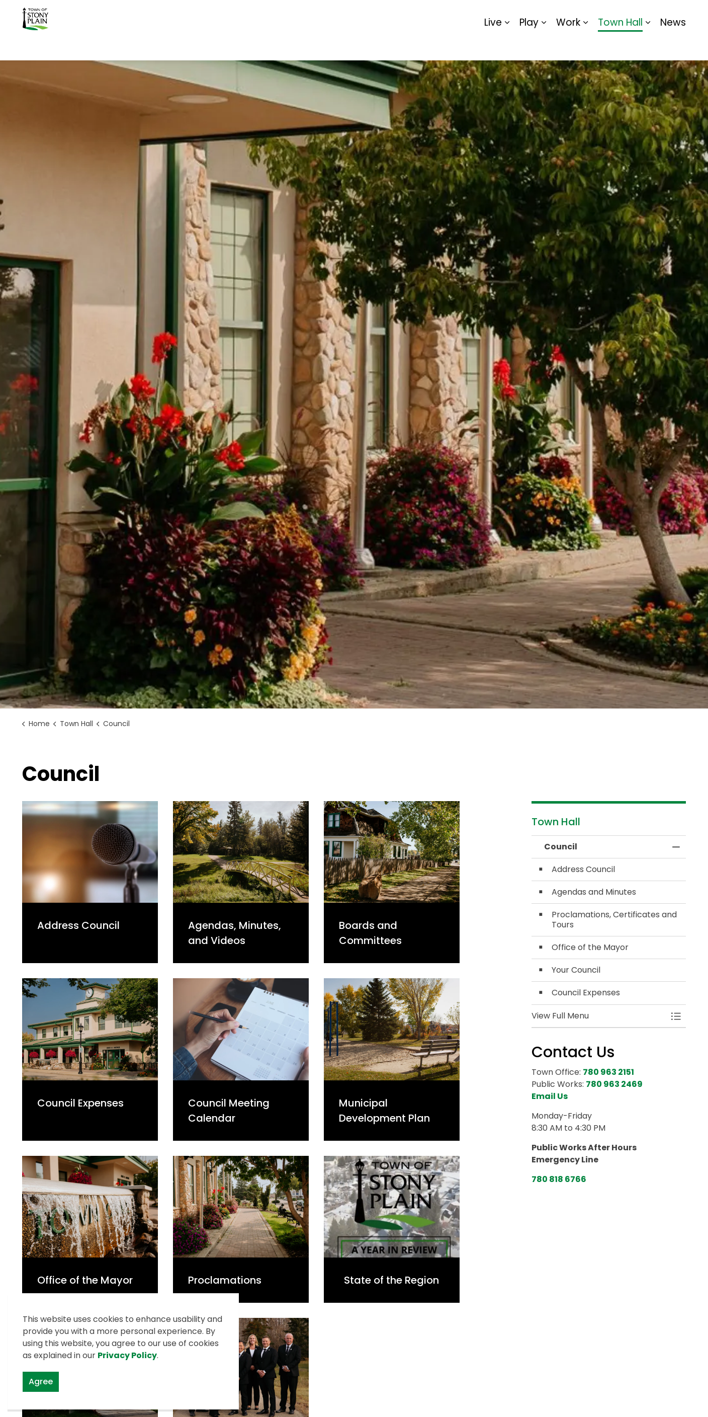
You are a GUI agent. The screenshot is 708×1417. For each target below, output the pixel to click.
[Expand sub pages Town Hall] (648, 45)
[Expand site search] (676, 15)
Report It (602, 15)
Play (529, 45)
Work (568, 45)
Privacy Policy (127, 1355)
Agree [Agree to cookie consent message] (41, 1382)
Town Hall (620, 45)
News (673, 45)
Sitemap (642, 15)
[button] (599, 1016)
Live (493, 45)
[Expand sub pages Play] (544, 45)
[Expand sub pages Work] (585, 45)
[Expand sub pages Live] (507, 45)
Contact (563, 15)
